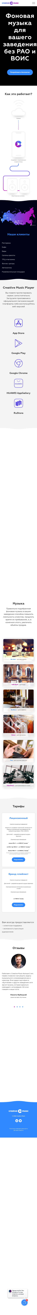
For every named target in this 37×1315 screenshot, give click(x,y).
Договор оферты (18, 1130)
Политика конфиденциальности (18, 1128)
